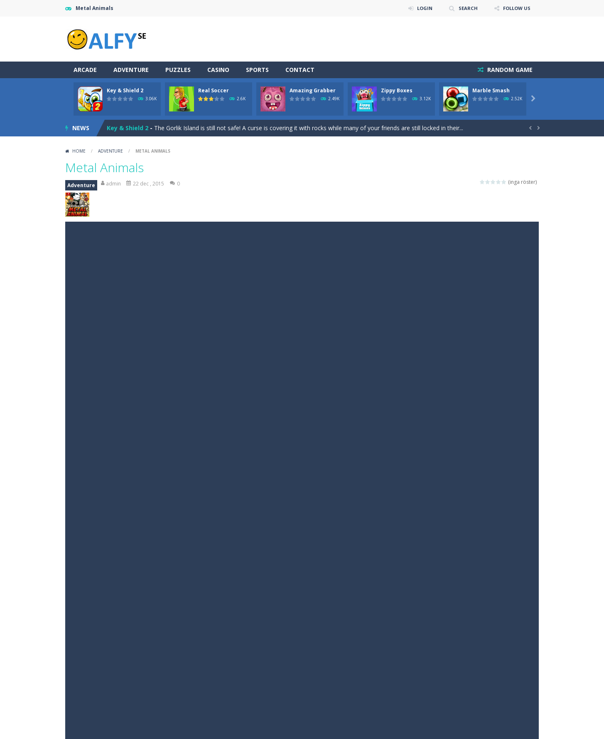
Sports (257, 70)
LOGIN (420, 8)
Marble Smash (491, 90)
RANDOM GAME (509, 70)
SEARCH (465, 8)
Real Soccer (213, 90)
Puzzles (178, 70)
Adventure (131, 70)
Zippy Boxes (396, 90)
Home (79, 151)
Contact (299, 70)
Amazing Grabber (313, 90)
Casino (218, 70)
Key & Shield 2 (125, 90)
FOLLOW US (515, 8)
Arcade (85, 70)
